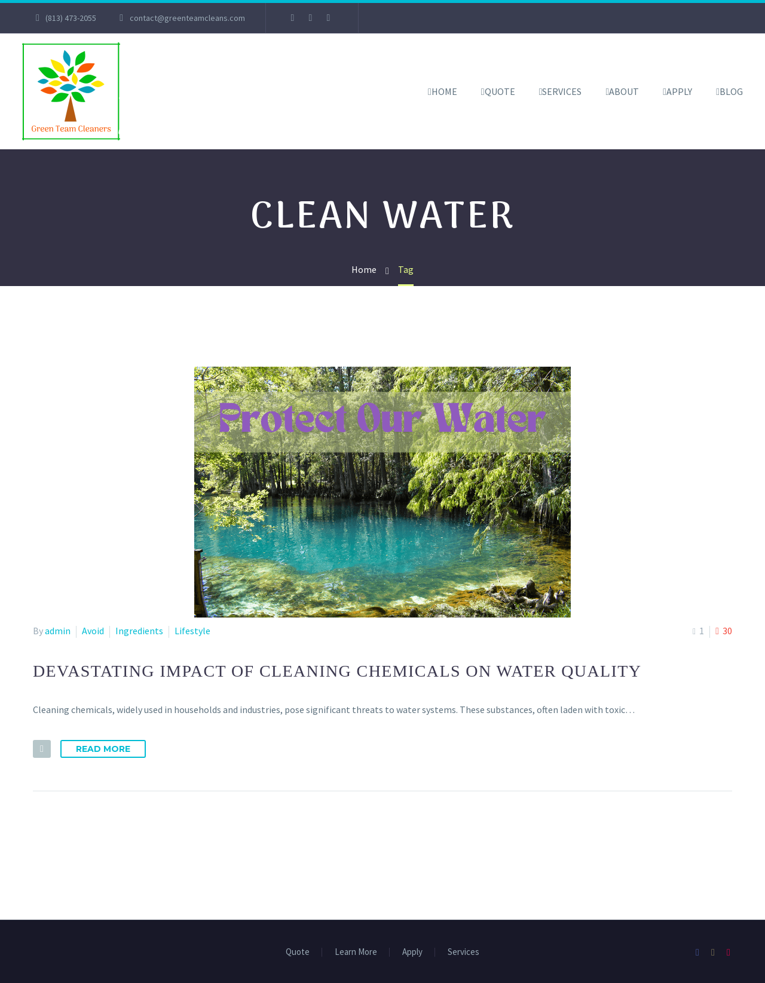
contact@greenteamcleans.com (187, 18)
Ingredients (139, 631)
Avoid (93, 631)
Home (444, 91)
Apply (679, 91)
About (624, 91)
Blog (731, 91)
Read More (103, 749)
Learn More (356, 952)
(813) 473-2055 (70, 18)
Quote (500, 91)
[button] (42, 749)
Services (562, 91)
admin (58, 631)
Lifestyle (192, 631)
